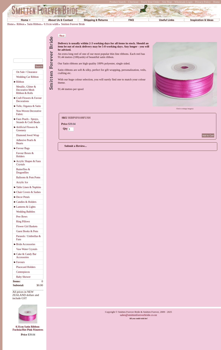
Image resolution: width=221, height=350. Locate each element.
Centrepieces (23, 272)
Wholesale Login (183, 2)
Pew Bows (22, 216)
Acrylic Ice (22, 182)
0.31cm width (51, 24)
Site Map (167, 2)
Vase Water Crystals (26, 249)
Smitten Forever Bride (73, 24)
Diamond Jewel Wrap (27, 135)
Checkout (133, 2)
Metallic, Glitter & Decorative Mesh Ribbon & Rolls (26, 90)
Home (216, 2)
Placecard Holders (25, 267)
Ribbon (20, 24)
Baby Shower (23, 276)
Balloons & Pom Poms (28, 177)
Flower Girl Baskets (26, 226)
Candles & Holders (26, 202)
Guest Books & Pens (27, 231)
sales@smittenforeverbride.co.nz (138, 314)
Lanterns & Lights (26, 206)
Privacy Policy (203, 2)
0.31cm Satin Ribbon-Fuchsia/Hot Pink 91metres (28, 328)
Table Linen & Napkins (28, 187)
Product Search (117, 2)
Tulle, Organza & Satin (28, 106)
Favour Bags (23, 148)
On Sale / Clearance (26, 72)
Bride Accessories (25, 244)
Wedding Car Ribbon (27, 76)
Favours (20, 262)
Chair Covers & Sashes (28, 192)
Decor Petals (23, 197)
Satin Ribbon (34, 24)
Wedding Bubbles (25, 211)
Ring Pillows (23, 221)
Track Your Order (150, 2)
